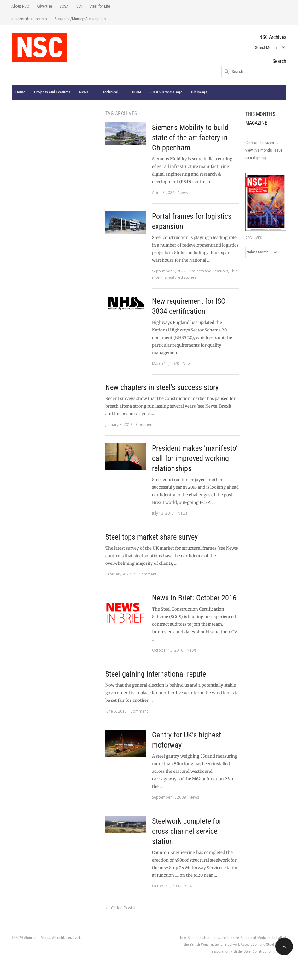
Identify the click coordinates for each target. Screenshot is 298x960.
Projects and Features (52, 92)
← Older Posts (120, 908)
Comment (145, 424)
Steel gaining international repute (155, 674)
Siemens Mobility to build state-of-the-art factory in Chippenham (190, 137)
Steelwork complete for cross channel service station (186, 831)
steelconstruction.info (29, 18)
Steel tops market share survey (151, 537)
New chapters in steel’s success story (162, 387)
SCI (79, 6)
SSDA (137, 92)
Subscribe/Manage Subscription (80, 18)
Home (20, 92)
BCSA (64, 6)
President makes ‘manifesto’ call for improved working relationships (194, 458)
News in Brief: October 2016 (194, 597)
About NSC (20, 6)
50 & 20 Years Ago (166, 92)
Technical (110, 92)
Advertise (44, 6)
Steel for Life (99, 6)
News (83, 92)
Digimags (199, 92)
